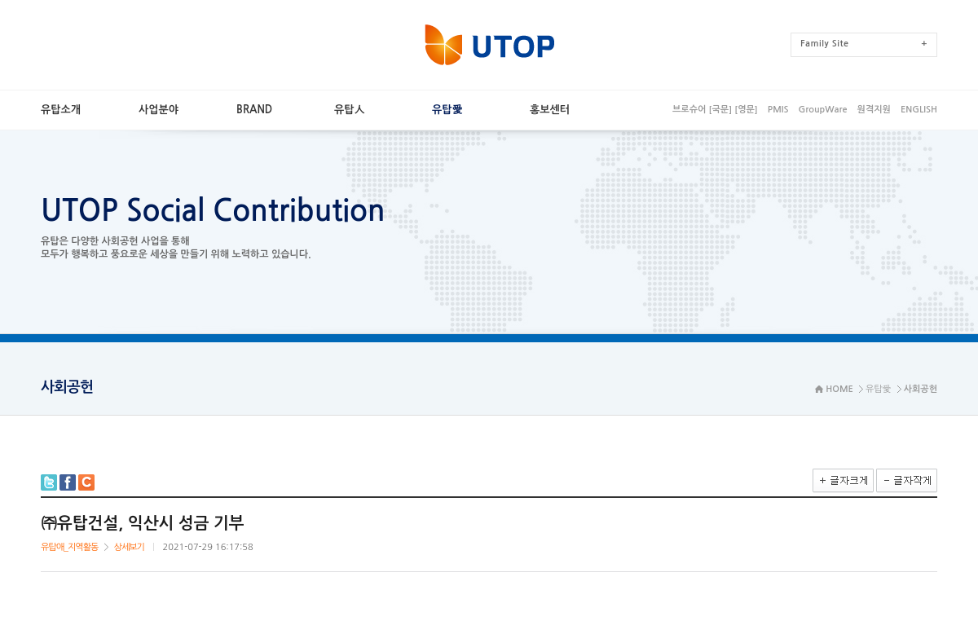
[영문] (746, 109)
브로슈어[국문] (702, 109)
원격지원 (874, 109)
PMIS (778, 109)
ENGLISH (919, 109)
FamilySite (863, 43)
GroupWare (822, 109)
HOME (839, 389)
